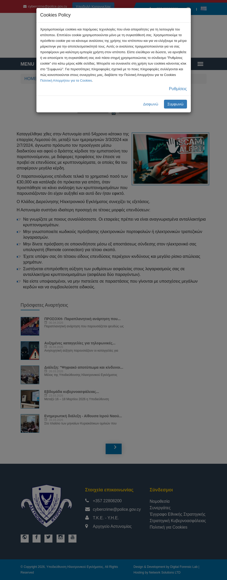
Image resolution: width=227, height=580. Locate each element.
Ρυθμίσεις (178, 89)
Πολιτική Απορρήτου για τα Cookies (66, 80)
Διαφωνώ (150, 104)
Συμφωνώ (175, 104)
